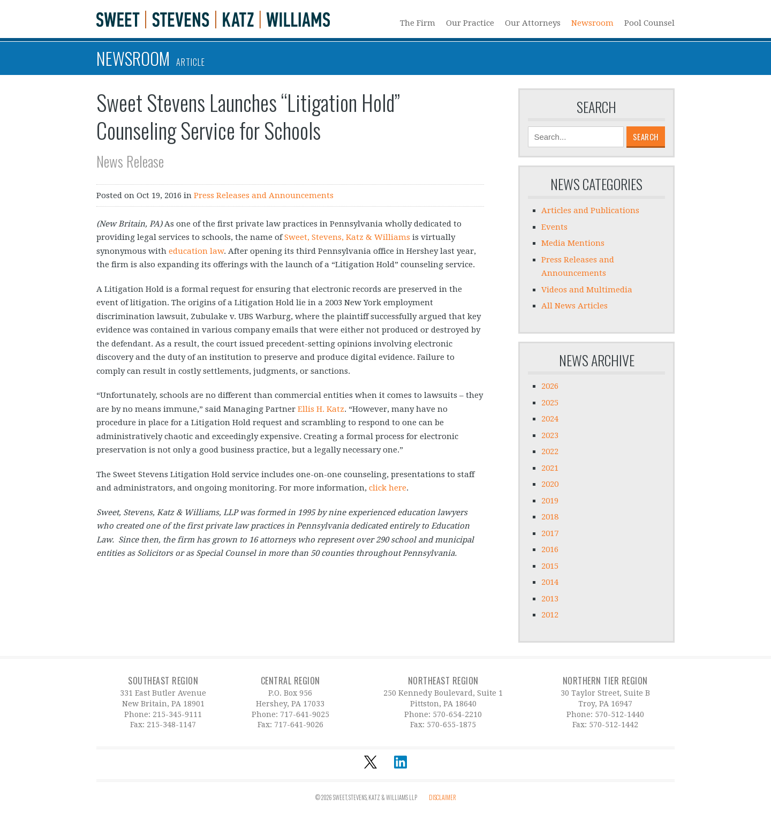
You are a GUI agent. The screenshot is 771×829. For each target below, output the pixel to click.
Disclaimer (442, 797)
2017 (549, 533)
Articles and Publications (590, 210)
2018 (549, 517)
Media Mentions (572, 243)
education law (196, 251)
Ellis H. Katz (321, 409)
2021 (549, 468)
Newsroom (592, 22)
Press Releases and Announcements (264, 195)
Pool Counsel (649, 22)
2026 (549, 386)
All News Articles (574, 306)
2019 (549, 501)
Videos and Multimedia (586, 290)
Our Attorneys (533, 22)
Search (596, 107)
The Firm (417, 22)
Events (554, 227)
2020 (549, 484)
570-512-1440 (619, 714)
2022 (549, 451)
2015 (549, 566)
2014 (549, 582)
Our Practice (470, 22)
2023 (549, 435)
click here (387, 488)
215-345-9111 (177, 714)
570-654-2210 (457, 714)
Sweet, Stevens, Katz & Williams (347, 237)
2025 (549, 403)
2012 (549, 615)
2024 (549, 419)
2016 (549, 549)
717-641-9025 (304, 714)
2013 (549, 599)
